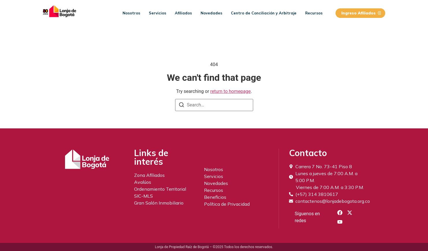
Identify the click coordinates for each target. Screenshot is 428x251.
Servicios (157, 13)
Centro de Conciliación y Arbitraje (264, 13)
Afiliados (183, 13)
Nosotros (131, 13)
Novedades (211, 13)
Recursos (314, 13)
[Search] (181, 106)
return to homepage (230, 91)
